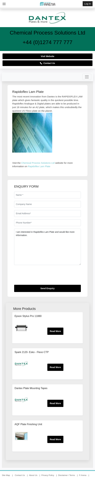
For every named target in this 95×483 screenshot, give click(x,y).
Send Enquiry (47, 288)
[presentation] (38, 276)
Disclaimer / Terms (66, 475)
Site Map (6, 475)
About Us (33, 475)
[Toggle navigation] (86, 77)
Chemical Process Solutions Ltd (38, 163)
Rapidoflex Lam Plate (39, 166)
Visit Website (47, 56)
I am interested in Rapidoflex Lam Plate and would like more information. (47, 247)
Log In (87, 3)
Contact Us (47, 63)
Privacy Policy (47, 475)
